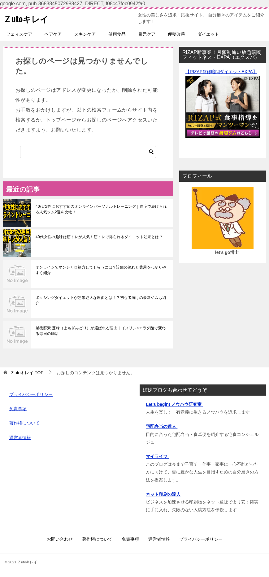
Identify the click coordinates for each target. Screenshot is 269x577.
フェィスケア (19, 34)
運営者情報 (20, 437)
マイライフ (157, 456)
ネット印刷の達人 (163, 494)
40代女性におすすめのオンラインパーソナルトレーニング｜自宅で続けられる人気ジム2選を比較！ (101, 209)
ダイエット (208, 34)
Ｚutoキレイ (28, 18)
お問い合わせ (60, 539)
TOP (27, 372)
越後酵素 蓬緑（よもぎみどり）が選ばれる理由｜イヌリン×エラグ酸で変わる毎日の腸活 (101, 331)
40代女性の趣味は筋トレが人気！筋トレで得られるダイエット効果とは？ (99, 237)
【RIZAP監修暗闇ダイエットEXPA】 (221, 71)
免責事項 (18, 408)
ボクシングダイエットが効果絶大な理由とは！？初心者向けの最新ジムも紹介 (101, 300)
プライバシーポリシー (31, 394)
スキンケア (85, 34)
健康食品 (117, 34)
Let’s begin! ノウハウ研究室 (174, 404)
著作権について (24, 422)
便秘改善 (176, 34)
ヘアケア (53, 34)
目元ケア (146, 34)
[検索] (88, 152)
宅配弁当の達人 (161, 426)
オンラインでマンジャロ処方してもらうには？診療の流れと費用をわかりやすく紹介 (101, 270)
